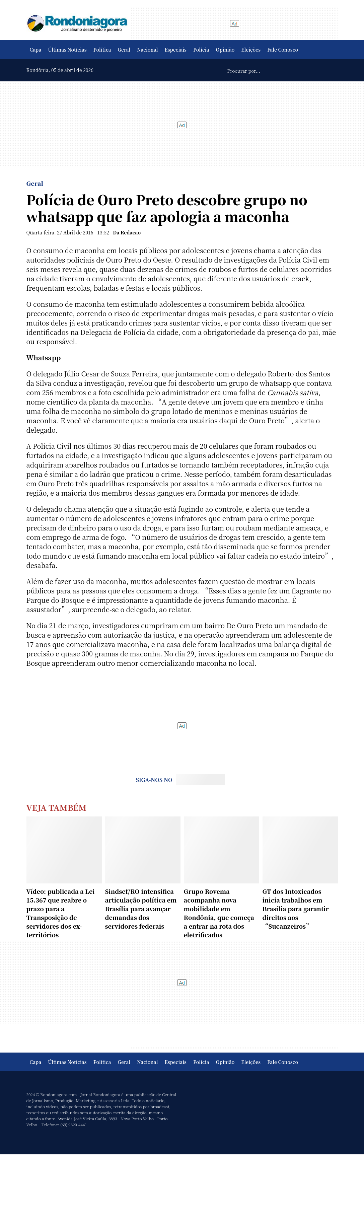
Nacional (147, 49)
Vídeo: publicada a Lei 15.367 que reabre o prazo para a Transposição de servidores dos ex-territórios (60, 913)
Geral (124, 49)
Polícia (201, 49)
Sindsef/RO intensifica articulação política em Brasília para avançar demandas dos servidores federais (141, 908)
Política (102, 49)
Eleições (251, 49)
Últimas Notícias (67, 49)
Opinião (225, 49)
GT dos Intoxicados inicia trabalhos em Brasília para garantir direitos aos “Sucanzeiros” (296, 908)
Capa (36, 49)
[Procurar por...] (263, 70)
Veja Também (56, 807)
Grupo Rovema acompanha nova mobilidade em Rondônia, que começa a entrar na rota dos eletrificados (219, 913)
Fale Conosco (282, 49)
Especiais (176, 49)
